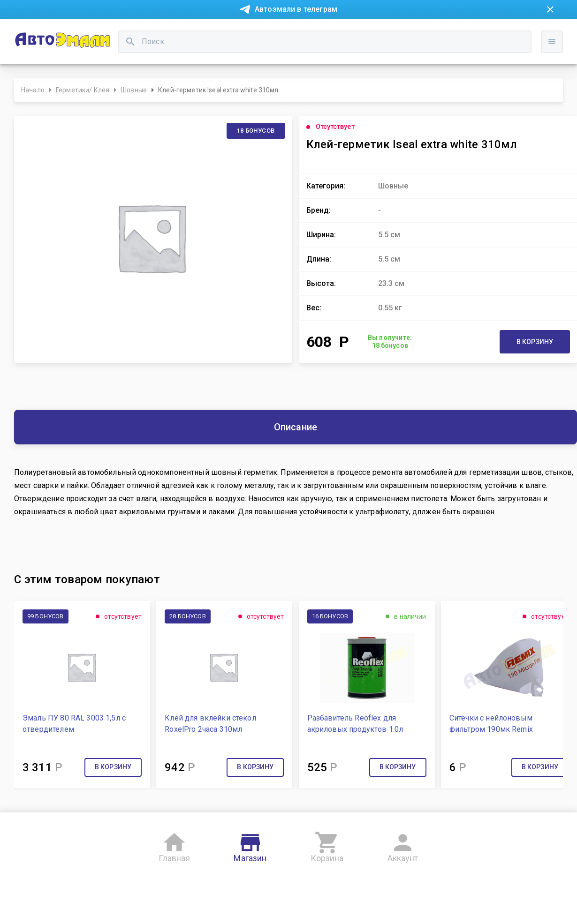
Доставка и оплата (347, 32)
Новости (44, 32)
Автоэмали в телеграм (296, 9)
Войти (555, 72)
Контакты (216, 32)
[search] (223, 63)
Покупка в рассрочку (103, 32)
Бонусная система (274, 32)
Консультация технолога (430, 32)
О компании (169, 32)
